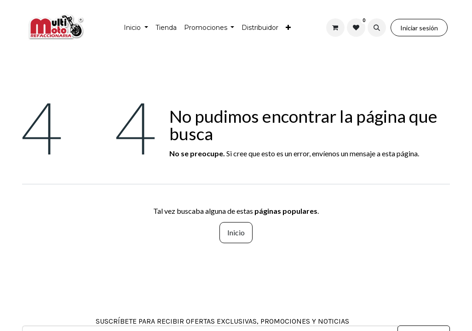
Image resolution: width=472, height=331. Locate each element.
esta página (400, 153)
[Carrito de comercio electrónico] (335, 27)
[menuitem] (136, 27)
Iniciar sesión (419, 28)
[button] (377, 27)
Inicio (236, 232)
